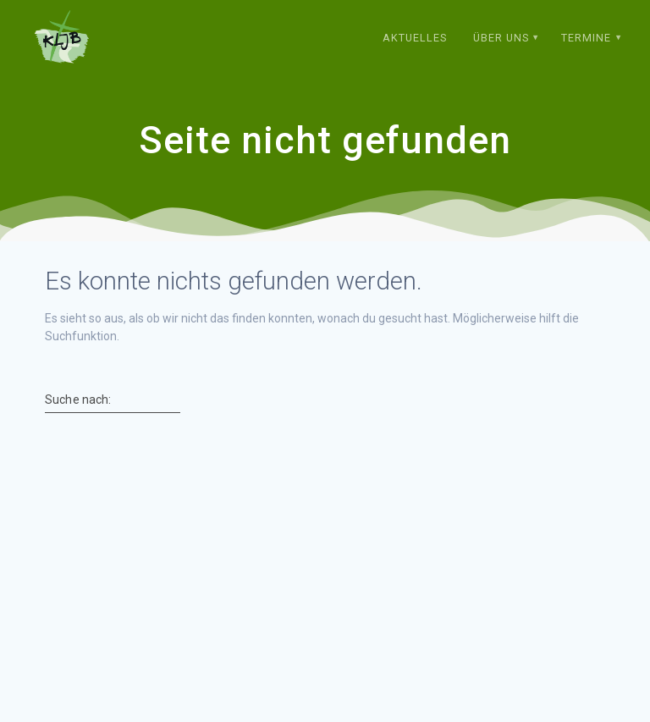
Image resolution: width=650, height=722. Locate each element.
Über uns (501, 37)
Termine (586, 37)
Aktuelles (415, 37)
